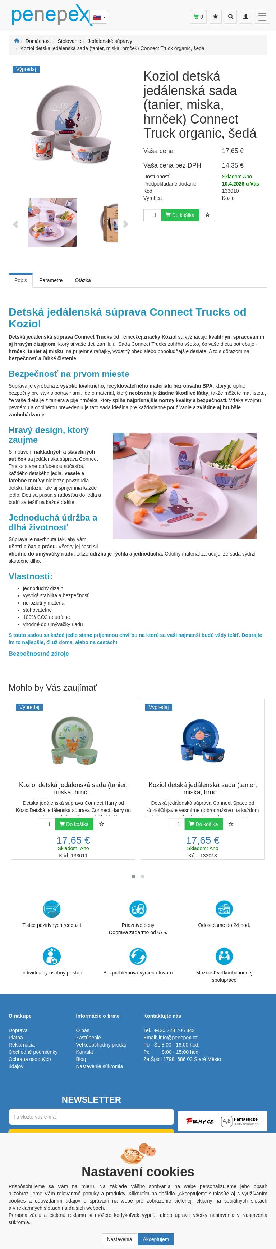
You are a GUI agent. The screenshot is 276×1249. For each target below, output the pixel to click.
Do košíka (180, 215)
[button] (133, 876)
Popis (20, 280)
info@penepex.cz (178, 1037)
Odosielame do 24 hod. (224, 914)
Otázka (83, 280)
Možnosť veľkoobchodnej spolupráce (224, 965)
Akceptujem (156, 1239)
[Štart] (16, 41)
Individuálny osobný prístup (51, 961)
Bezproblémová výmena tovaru (138, 961)
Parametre (51, 280)
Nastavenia (119, 1239)
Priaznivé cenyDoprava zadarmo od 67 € (138, 917)
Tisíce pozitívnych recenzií (51, 914)
